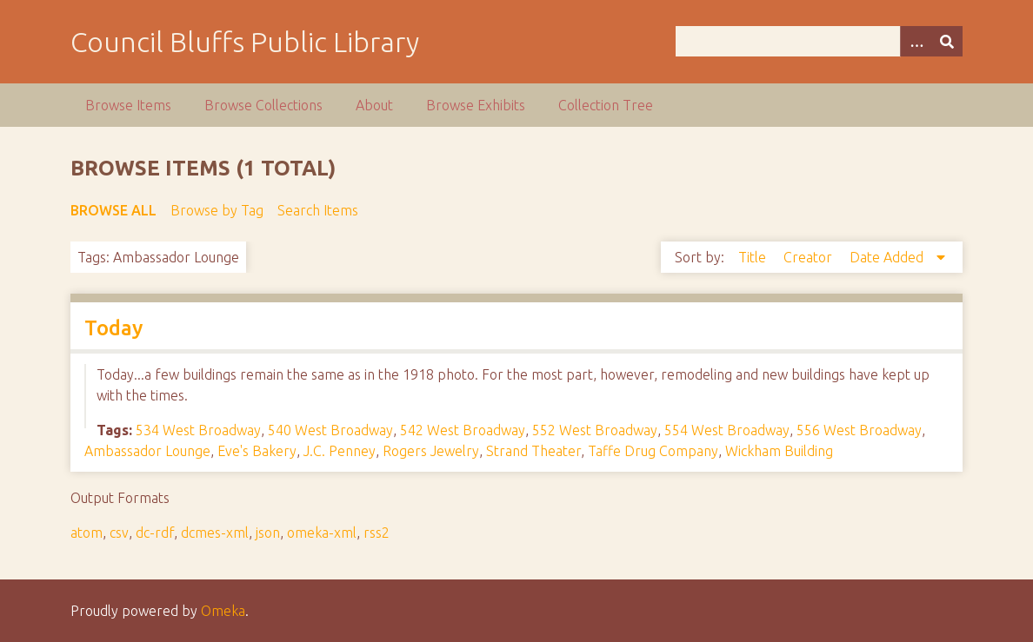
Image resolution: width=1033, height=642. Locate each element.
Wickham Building (779, 451)
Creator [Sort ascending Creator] (809, 257)
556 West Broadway (859, 430)
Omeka (223, 611)
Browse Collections (263, 105)
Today (113, 328)
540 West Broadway (330, 430)
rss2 (376, 532)
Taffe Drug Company (653, 451)
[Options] (915, 41)
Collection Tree (605, 105)
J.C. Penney (339, 451)
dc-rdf (155, 532)
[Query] (819, 41)
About (374, 105)
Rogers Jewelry (431, 451)
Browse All (113, 210)
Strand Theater (533, 451)
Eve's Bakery (257, 451)
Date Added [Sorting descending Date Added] (888, 257)
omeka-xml (322, 532)
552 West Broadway (594, 430)
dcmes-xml (215, 532)
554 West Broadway (727, 430)
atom (86, 532)
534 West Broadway (198, 430)
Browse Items (128, 105)
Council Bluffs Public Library (244, 41)
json (268, 532)
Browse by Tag (216, 210)
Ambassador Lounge (147, 451)
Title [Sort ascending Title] (754, 257)
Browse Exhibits (475, 105)
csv (119, 532)
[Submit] (947, 41)
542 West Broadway (462, 430)
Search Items (317, 210)
